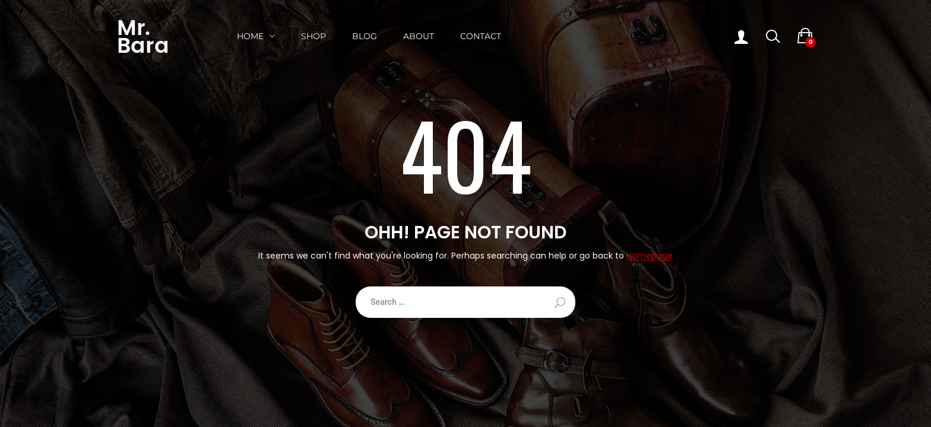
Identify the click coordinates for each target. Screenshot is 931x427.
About (418, 36)
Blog (364, 36)
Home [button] (250, 36)
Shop (313, 36)
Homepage (649, 255)
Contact (480, 36)
